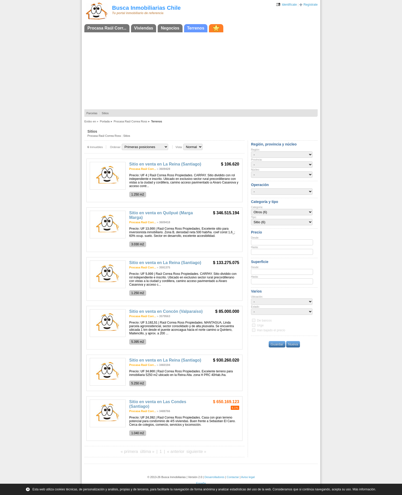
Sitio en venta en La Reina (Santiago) (165, 164)
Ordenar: (115, 147)
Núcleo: (255, 169)
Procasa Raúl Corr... (106, 28)
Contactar (233, 477)
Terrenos (195, 28)
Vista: (179, 147)
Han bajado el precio (271, 330)
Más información (364, 489)
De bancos (264, 320)
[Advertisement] (201, 71)
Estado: (255, 306)
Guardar (277, 344)
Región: (255, 149)
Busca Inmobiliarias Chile (146, 8)
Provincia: (256, 159)
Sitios (105, 113)
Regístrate (311, 4)
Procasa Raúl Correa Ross (130, 121)
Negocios (170, 28)
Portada (105, 121)
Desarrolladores (215, 477)
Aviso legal (248, 477)
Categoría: (257, 207)
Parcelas (91, 113)
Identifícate (289, 4)
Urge (260, 325)
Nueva (293, 344)
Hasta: (254, 247)
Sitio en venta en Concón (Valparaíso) (166, 311)
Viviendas (143, 28)
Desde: (255, 237)
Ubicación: (257, 296)
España (201, 483)
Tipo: (254, 217)
